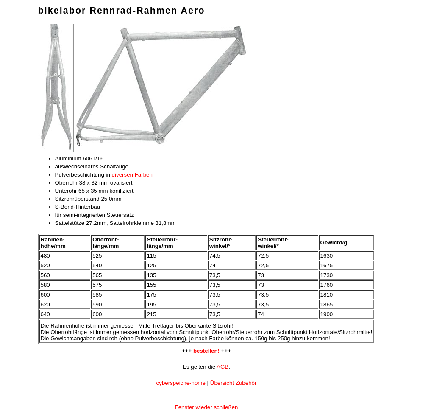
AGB (222, 367)
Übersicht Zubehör (233, 383)
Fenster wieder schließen (206, 407)
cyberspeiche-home (181, 383)
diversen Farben (132, 174)
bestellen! (206, 351)
